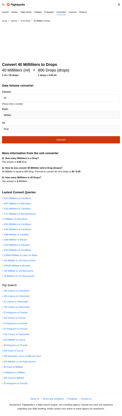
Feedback (72, 399)
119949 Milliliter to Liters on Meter (21, 255)
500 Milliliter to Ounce (14, 340)
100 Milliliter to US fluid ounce (18, 271)
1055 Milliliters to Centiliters (17, 224)
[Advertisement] (61, 43)
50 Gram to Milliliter (13, 367)
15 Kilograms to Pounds (16, 323)
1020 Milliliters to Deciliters (17, 245)
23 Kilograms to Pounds (16, 312)
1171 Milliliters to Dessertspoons (20, 214)
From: (5, 109)
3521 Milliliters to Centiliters (17, 198)
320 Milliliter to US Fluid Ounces (20, 260)
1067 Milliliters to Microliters (17, 203)
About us (34, 399)
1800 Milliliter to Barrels (15, 239)
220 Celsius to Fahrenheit (16, 307)
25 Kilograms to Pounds (16, 383)
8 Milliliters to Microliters (16, 219)
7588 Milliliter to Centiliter (16, 234)
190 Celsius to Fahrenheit (16, 334)
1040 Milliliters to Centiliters (17, 250)
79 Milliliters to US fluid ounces (19, 276)
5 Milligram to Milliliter (14, 372)
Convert (60, 139)
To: (3, 123)
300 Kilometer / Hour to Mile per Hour (22, 356)
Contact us (86, 399)
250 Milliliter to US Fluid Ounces (20, 361)
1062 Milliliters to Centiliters (17, 208)
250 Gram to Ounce (13, 350)
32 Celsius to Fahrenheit (16, 301)
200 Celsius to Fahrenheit (16, 296)
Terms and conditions (53, 399)
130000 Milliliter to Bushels (17, 265)
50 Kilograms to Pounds (16, 329)
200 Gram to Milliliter (14, 378)
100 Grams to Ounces (15, 318)
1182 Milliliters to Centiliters (17, 229)
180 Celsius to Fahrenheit (16, 291)
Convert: (6, 92)
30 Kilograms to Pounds (16, 345)
